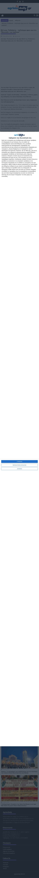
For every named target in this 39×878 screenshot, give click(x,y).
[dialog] (19, 439)
